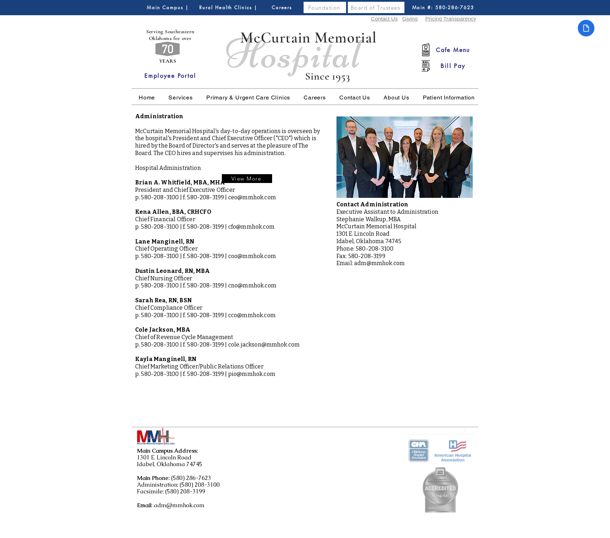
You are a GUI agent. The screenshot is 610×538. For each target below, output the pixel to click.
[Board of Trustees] (376, 7)
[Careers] (282, 7)
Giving (410, 19)
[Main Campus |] (168, 7)
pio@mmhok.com (251, 374)
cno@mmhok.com (252, 285)
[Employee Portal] (170, 76)
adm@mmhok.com (379, 263)
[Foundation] (325, 7)
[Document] (586, 28)
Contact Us (384, 19)
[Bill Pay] (453, 66)
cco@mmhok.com (252, 315)
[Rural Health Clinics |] (228, 7)
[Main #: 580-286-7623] (443, 7)
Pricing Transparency (450, 19)
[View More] (247, 178)
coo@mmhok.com (252, 256)
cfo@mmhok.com (251, 226)
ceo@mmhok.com (252, 197)
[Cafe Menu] (453, 50)
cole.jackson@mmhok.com (264, 344)
